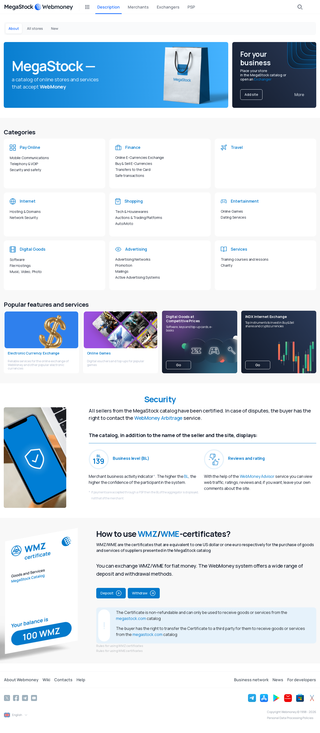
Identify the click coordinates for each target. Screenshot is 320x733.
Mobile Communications (29, 157)
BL (186, 476)
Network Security (24, 217)
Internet (28, 201)
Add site (251, 94)
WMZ (147, 533)
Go (178, 364)
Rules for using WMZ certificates (119, 646)
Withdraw (144, 593)
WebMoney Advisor (257, 476)
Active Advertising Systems (137, 277)
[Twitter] (7, 698)
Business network (251, 679)
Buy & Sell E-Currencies (133, 163)
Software (17, 259)
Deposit (111, 593)
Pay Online (30, 147)
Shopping (133, 201)
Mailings (121, 271)
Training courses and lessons (244, 259)
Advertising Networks (132, 259)
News (277, 679)
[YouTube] (34, 698)
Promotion (123, 265)
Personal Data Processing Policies (290, 718)
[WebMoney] (53, 7)
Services (239, 249)
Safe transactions (129, 175)
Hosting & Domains (25, 211)
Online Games (232, 211)
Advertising (136, 249)
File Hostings (20, 265)
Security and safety (25, 169)
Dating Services (233, 217)
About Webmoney (21, 679)
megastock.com (131, 618)
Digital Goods (33, 249)
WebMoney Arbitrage (158, 418)
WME (169, 533)
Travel (237, 147)
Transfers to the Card (132, 169)
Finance (132, 147)
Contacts (63, 679)
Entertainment (245, 201)
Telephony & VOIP (24, 163)
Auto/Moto (124, 223)
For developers (301, 679)
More (299, 94)
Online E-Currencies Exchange (139, 157)
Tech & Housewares (131, 211)
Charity (226, 265)
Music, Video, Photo (26, 271)
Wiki (46, 679)
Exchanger (263, 79)
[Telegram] (25, 698)
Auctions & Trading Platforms (138, 217)
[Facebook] (16, 698)
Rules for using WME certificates (119, 651)
